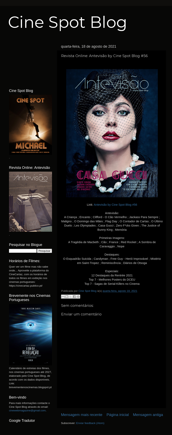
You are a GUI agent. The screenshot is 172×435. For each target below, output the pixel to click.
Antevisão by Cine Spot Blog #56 (115, 204)
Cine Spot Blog (67, 22)
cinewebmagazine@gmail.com (27, 410)
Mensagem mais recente (81, 415)
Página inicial (118, 415)
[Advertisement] (30, 63)
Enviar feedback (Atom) (90, 423)
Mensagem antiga (148, 415)
